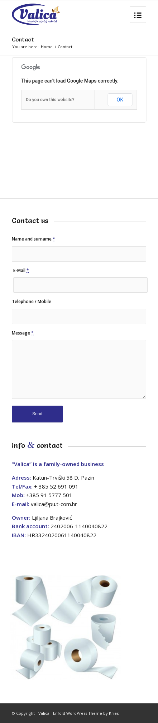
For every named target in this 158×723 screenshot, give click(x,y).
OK (120, 100)
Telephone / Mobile (31, 301)
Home (47, 46)
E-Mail (21, 270)
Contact (23, 39)
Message (23, 333)
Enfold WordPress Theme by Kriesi (86, 713)
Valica (43, 713)
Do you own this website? (50, 99)
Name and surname (33, 239)
